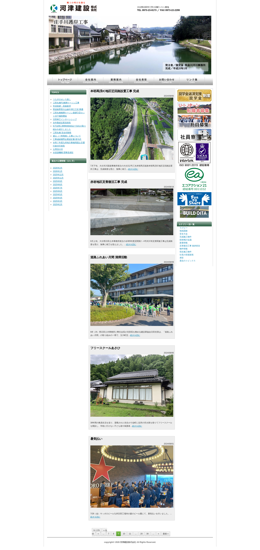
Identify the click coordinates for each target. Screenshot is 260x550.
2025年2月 (57, 204)
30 (147, 534)
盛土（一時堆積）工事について (67, 136)
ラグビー (184, 228)
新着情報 (184, 243)
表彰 (182, 258)
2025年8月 (57, 184)
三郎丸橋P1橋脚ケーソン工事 (66, 103)
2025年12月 (58, 174)
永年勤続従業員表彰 (62, 122)
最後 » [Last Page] (165, 534)
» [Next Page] (158, 534)
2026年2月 (57, 168)
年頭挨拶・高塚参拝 (62, 106)
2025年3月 (57, 201)
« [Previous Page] (98, 534)
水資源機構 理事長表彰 (63, 152)
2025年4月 (57, 198)
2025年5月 (57, 194)
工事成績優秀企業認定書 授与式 (67, 139)
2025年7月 (57, 188)
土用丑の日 (58, 149)
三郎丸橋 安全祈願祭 (62, 132)
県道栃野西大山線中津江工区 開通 (68, 109)
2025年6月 (57, 191)
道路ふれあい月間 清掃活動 (108, 257)
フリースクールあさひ (105, 348)
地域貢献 (184, 231)
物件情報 (184, 249)
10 (124, 534)
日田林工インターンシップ (65, 119)
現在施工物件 (186, 252)
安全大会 (184, 234)
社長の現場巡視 (187, 255)
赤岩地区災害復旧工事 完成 (108, 182)
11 (130, 534)
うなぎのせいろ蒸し (62, 99)
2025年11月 (58, 178)
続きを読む (133, 169)
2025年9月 (57, 181)
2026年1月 (57, 171)
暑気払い (96, 438)
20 (141, 534)
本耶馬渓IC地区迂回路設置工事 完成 (114, 91)
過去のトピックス (187, 261)
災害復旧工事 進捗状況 (190, 246)
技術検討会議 (186, 240)
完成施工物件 (186, 237)
